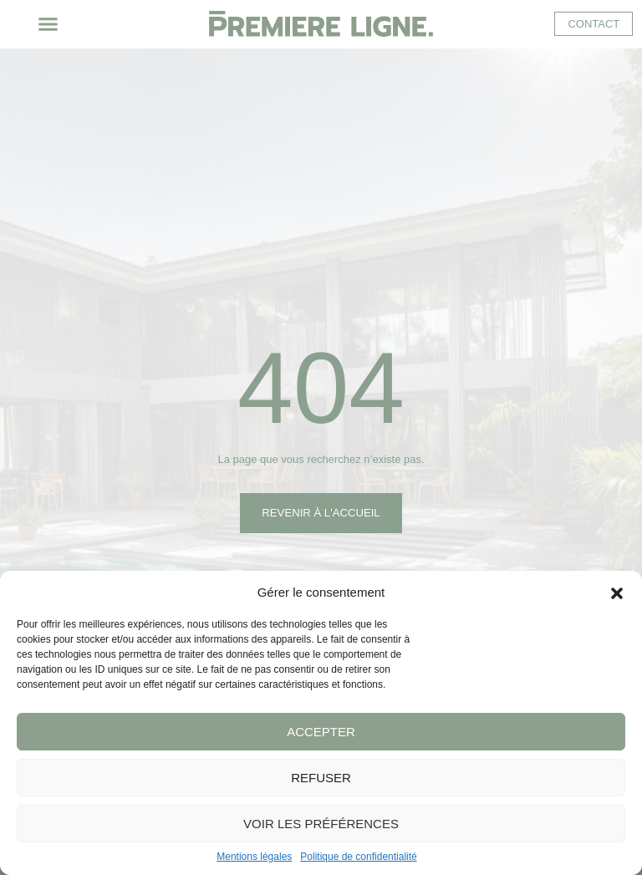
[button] (617, 591)
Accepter (321, 732)
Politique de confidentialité (358, 856)
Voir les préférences (321, 823)
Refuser (321, 778)
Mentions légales (254, 856)
